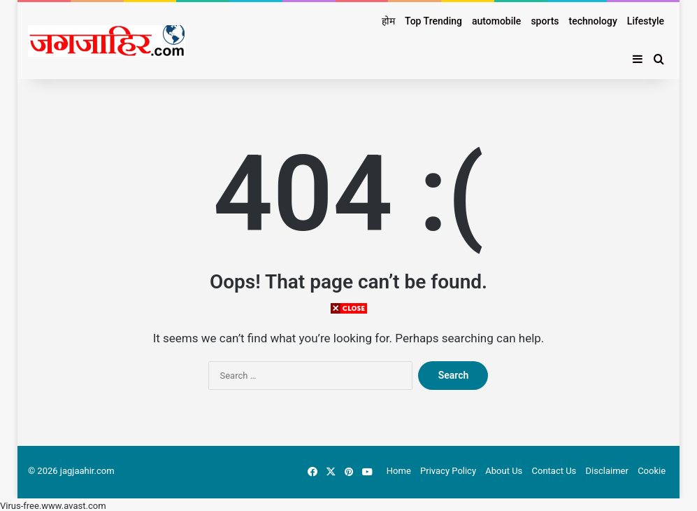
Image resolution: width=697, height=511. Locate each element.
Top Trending (433, 21)
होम (388, 21)
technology (593, 21)
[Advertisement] (348, 413)
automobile (496, 21)
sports (545, 21)
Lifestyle (645, 21)
